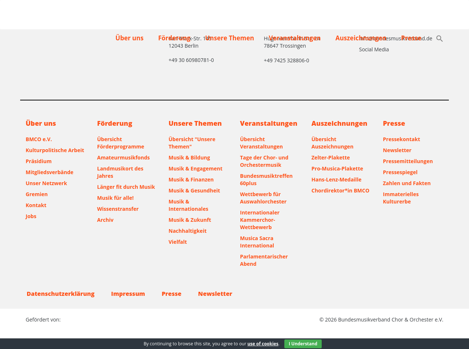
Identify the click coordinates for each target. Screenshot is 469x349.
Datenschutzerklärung (59, 294)
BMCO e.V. (39, 139)
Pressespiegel (400, 172)
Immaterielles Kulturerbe (401, 198)
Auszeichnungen (360, 38)
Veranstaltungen (295, 38)
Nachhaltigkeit (188, 230)
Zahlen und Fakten (407, 183)
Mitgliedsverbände (49, 172)
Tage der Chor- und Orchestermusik (264, 161)
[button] (439, 39)
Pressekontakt (401, 139)
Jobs (31, 216)
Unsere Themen (229, 38)
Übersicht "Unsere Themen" (192, 143)
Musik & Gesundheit (194, 190)
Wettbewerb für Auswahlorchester (263, 198)
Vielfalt (178, 241)
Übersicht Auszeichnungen (332, 143)
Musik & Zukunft (190, 219)
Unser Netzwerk (46, 183)
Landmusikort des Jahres (120, 172)
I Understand (303, 344)
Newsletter (397, 150)
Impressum (130, 294)
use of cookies (262, 344)
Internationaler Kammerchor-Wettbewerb (260, 220)
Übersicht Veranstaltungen (261, 143)
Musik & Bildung (189, 157)
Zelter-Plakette (330, 157)
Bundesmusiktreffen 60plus (266, 179)
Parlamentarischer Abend (264, 260)
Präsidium (39, 161)
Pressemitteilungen (408, 161)
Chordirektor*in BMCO (340, 190)
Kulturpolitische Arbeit (55, 150)
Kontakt (36, 205)
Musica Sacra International (257, 242)
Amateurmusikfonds (123, 157)
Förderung (174, 38)
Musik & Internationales (188, 205)
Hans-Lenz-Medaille (336, 179)
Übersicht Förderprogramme (120, 143)
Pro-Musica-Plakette (337, 168)
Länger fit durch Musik (126, 186)
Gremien (37, 194)
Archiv (105, 219)
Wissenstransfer (118, 208)
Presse (411, 38)
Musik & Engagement (195, 168)
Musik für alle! (115, 197)
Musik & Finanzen (191, 179)
